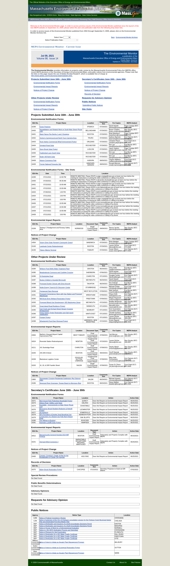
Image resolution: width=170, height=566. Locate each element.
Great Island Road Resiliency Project (52, 306)
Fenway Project (45, 317)
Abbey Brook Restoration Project (50, 469)
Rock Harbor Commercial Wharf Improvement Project (58, 142)
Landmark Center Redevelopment (51, 246)
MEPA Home (34, 19)
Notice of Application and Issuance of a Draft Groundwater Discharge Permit (65, 524)
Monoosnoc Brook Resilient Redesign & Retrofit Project (56, 409)
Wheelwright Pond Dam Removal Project (54, 321)
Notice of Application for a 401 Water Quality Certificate (58, 534)
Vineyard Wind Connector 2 (48, 442)
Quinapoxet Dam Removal (49, 291)
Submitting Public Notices (92, 105)
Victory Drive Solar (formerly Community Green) (56, 242)
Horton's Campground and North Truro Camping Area (58, 138)
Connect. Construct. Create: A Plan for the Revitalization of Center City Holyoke (54, 456)
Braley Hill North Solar (47, 157)
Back (113, 37)
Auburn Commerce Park (48, 160)
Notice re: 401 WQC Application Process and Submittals (58, 530)
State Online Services (89, 15)
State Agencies (76, 15)
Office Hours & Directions (112, 19)
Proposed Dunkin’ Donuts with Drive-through (55, 284)
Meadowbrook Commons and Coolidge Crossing (56, 272)
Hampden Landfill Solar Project (50, 422)
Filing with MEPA (56, 19)
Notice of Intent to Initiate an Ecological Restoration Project (59, 547)
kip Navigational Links (38, 15)
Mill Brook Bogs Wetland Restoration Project (55, 299)
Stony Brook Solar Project (48, 149)
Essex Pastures (45, 127)
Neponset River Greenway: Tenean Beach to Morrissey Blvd (60, 383)
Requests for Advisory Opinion (97, 98)
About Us (123, 562)
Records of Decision (93, 94)
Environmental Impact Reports (46, 87)
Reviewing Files (85, 19)
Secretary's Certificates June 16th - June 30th (104, 79)
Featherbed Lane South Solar (50, 153)
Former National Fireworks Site (50, 164)
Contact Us (111, 562)
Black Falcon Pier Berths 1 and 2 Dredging (54, 134)
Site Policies (135, 562)
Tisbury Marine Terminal (48, 250)
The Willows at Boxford (47, 420)
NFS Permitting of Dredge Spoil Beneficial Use (56, 414)
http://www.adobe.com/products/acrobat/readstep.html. (52, 76)
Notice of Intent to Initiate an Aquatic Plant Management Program (61, 542)
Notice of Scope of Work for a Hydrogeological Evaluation (59, 528)
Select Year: (58, 37)
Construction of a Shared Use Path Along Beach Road (56, 417)
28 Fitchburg (44, 412)
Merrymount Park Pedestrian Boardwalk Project (56, 401)
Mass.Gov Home (63, 15)
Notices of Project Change (44, 90)
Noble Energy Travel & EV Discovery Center (55, 287)
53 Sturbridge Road (46, 276)
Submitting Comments (71, 19)
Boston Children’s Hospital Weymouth (53, 280)
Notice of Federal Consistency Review (52, 518)
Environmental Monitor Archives (127, 37)
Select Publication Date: (54, 40)
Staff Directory (97, 19)
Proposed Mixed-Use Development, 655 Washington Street (60, 302)
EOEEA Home (52, 15)
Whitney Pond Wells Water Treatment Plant (54, 269)
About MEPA (44, 19)
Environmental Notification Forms (47, 83)
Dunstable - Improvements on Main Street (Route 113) (56, 406)
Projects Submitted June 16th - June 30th (51, 79)
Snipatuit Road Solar (47, 145)
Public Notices (89, 101)
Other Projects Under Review (45, 98)
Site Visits (87, 109)
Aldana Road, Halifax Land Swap (51, 403)
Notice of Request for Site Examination (52, 532)
